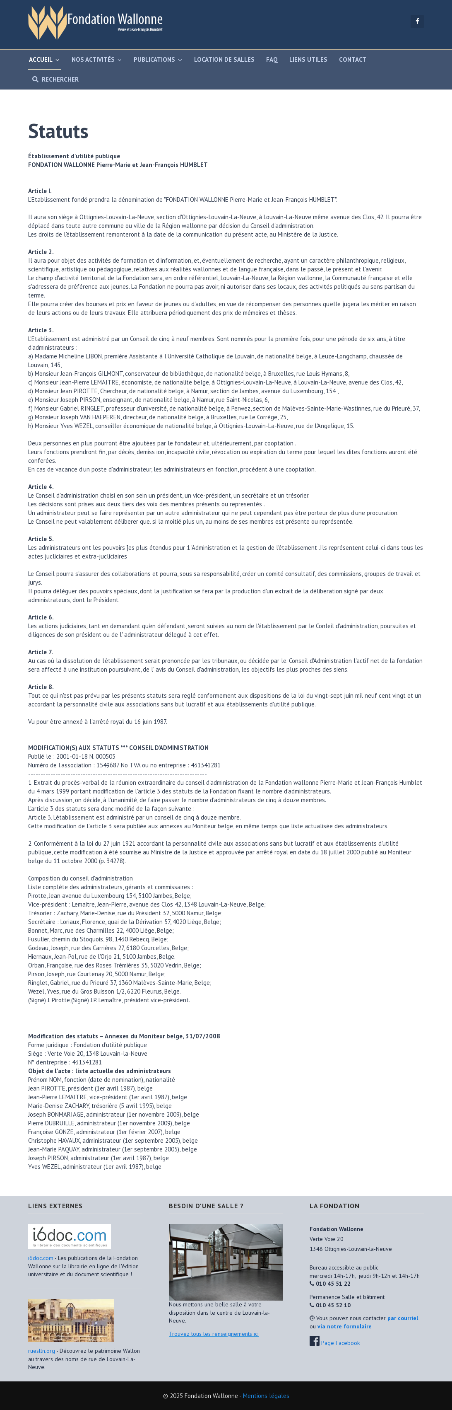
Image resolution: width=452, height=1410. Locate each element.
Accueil (41, 59)
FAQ (272, 59)
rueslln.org (41, 1350)
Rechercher (54, 79)
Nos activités (93, 59)
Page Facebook (340, 1343)
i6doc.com (41, 1258)
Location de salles (224, 59)
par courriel (402, 1318)
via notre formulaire (344, 1326)
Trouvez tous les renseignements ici (214, 1333)
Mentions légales (266, 1396)
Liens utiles (308, 59)
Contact (352, 59)
